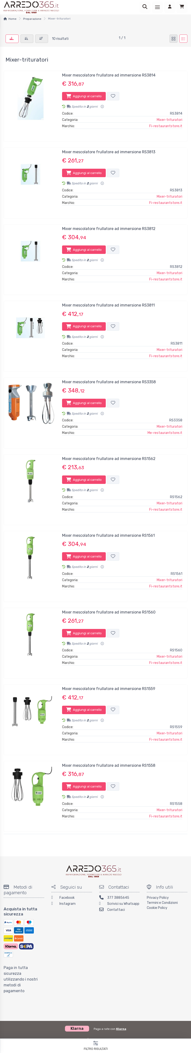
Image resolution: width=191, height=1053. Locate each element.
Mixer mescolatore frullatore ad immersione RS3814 (109, 75)
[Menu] (157, 7)
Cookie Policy (157, 908)
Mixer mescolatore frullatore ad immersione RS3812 (109, 228)
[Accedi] (169, 7)
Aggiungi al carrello (84, 96)
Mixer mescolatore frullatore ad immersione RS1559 (108, 688)
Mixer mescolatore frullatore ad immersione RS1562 (109, 458)
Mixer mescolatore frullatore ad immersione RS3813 (108, 152)
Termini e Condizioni (162, 903)
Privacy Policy (158, 898)
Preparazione (32, 19)
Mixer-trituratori (169, 120)
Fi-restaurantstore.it (165, 126)
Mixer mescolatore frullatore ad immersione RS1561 (108, 535)
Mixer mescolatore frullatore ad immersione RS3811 (108, 305)
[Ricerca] (145, 7)
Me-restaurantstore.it (165, 433)
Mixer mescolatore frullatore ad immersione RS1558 (108, 765)
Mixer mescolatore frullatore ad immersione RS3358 (109, 382)
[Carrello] (181, 7)
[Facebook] (71, 898)
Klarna (121, 1029)
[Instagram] (71, 904)
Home (12, 19)
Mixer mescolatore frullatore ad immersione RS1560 (109, 612)
